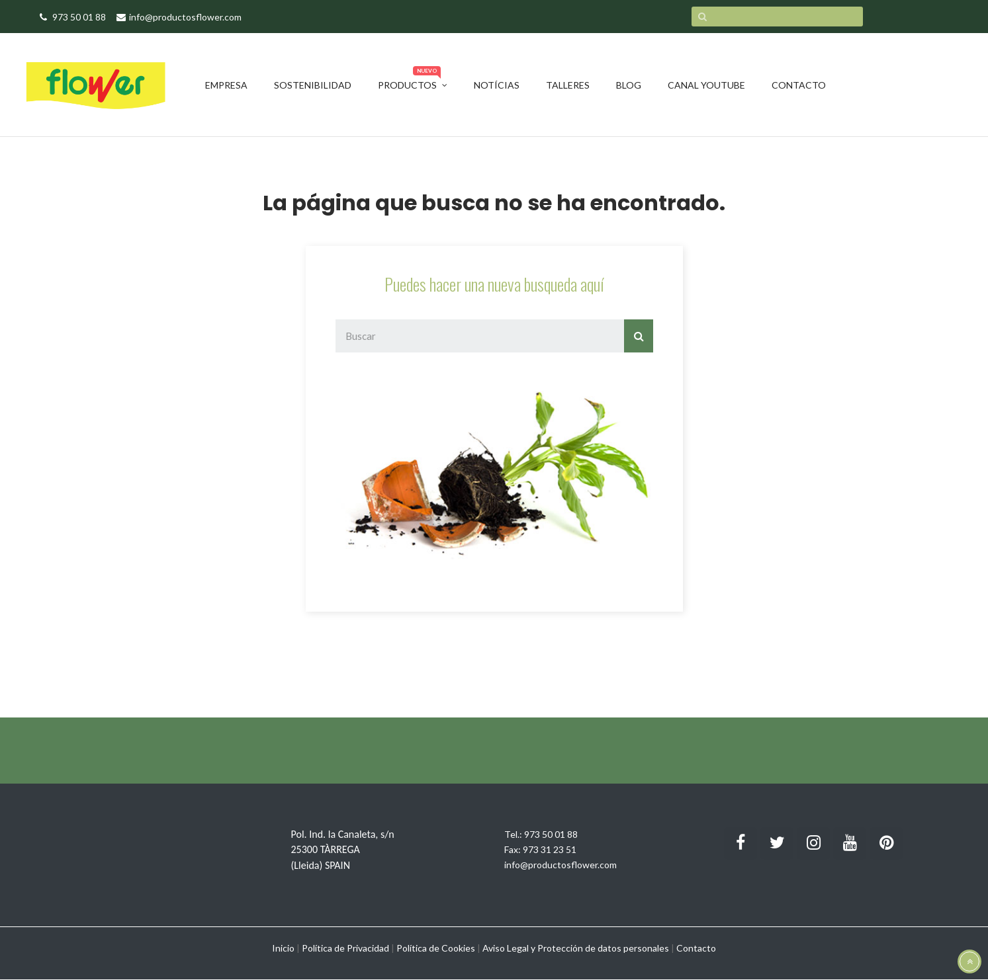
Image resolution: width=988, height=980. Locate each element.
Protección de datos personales (603, 948)
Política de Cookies (435, 948)
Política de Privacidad (345, 948)
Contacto (696, 948)
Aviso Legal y (508, 948)
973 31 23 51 (549, 849)
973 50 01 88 (551, 834)
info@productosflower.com (560, 864)
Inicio (283, 948)
